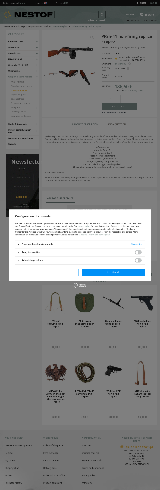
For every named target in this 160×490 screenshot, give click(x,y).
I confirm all (113, 272)
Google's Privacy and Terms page (94, 235)
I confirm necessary (47, 272)
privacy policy (84, 226)
